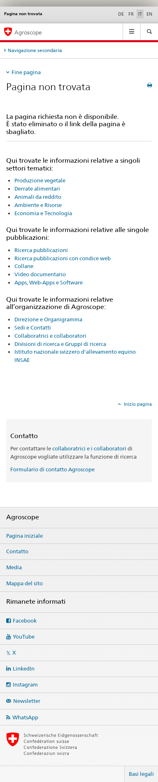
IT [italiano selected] (140, 14)
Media (14, 567)
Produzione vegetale (39, 180)
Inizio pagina (137, 404)
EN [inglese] (149, 14)
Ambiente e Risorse (38, 205)
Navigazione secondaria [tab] (35, 50)
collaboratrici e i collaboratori (89, 448)
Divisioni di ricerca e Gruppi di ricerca (60, 344)
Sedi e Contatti (32, 327)
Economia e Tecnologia (43, 213)
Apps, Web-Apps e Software (48, 282)
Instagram (25, 684)
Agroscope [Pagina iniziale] (28, 32)
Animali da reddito (37, 196)
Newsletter (26, 701)
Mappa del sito (24, 583)
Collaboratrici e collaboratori (50, 335)
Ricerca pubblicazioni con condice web (62, 258)
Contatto (17, 551)
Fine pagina (26, 72)
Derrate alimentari (37, 188)
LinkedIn (24, 668)
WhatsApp (25, 717)
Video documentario (40, 274)
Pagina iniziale (24, 535)
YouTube (24, 636)
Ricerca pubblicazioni (41, 250)
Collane (23, 266)
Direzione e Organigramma (48, 319)
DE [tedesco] (121, 14)
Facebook (25, 620)
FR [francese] (131, 14)
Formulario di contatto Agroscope (52, 469)
